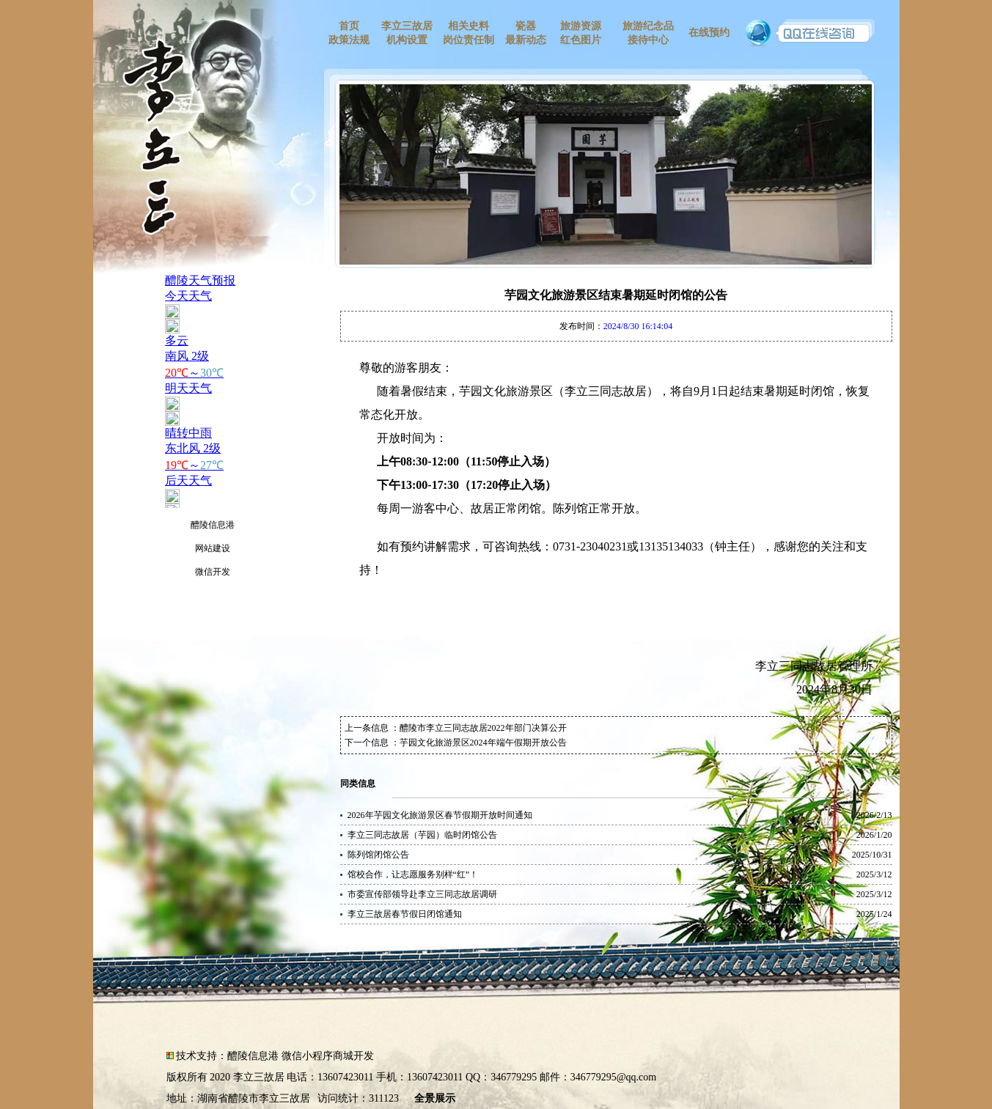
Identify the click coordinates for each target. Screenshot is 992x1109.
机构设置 (406, 39)
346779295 (514, 1077)
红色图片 (580, 39)
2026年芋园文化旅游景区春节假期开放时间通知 (440, 815)
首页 (349, 26)
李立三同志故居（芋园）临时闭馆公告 (422, 835)
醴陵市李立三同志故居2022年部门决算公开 (483, 728)
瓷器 (525, 26)
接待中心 (648, 39)
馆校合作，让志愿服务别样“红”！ (413, 874)
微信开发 (212, 572)
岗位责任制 (468, 39)
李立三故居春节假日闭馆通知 (405, 914)
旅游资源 (580, 26)
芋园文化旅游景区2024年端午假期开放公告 (483, 742)
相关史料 (468, 26)
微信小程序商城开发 (328, 1055)
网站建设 (212, 548)
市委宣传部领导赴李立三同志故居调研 (422, 894)
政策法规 (349, 39)
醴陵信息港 (213, 525)
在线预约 (709, 32)
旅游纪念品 (648, 26)
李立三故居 (407, 26)
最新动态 (525, 39)
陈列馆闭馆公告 (378, 855)
